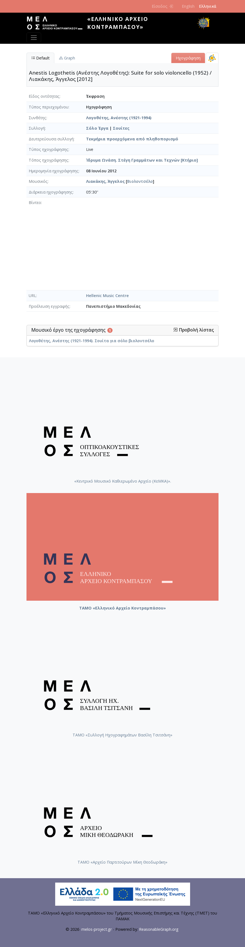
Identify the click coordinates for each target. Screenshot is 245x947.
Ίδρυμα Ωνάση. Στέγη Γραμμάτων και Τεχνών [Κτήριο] (142, 160)
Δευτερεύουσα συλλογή (51, 138)
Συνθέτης (37, 117)
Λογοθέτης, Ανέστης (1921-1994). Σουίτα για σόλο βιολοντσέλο (91, 340)
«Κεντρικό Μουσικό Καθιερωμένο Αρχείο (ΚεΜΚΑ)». (122, 481)
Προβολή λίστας (193, 330)
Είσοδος (162, 6)
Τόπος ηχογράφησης (48, 160)
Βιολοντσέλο (140, 181)
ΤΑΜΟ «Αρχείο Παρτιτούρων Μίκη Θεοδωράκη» (122, 862)
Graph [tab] (67, 58)
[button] (175, 330)
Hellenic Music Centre (107, 295)
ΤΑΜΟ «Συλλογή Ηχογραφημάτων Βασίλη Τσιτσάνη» (122, 735)
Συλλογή (37, 128)
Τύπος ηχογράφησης (48, 149)
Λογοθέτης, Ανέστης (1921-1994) (118, 117)
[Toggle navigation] (33, 37)
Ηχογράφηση (188, 58)
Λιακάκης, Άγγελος (105, 181)
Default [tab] (40, 58)
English (188, 6)
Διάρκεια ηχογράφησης (51, 192)
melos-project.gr (96, 929)
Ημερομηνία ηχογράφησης (54, 170)
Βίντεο (35, 202)
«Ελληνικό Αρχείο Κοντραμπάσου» (117, 23)
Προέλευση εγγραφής (49, 306)
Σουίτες (121, 128)
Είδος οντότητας (44, 96)
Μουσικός (38, 181)
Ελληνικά (207, 6)
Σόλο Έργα (97, 128)
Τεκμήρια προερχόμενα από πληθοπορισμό (132, 138)
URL (32, 295)
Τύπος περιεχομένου (48, 107)
